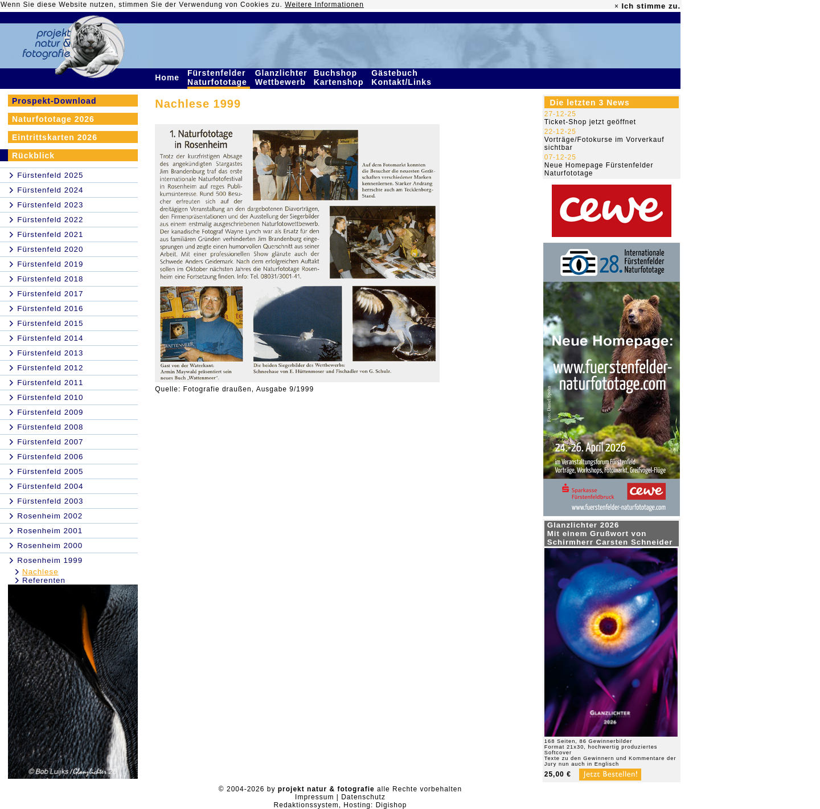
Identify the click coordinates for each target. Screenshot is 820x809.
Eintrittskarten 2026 (54, 137)
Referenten (43, 580)
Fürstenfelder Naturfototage (218, 77)
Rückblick (33, 155)
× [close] (616, 6)
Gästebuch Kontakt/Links (402, 77)
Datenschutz (363, 797)
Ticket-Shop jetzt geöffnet (590, 122)
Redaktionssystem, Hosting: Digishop (340, 805)
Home (168, 77)
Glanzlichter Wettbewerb (282, 77)
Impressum (314, 797)
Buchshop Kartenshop (340, 77)
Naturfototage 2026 (53, 119)
